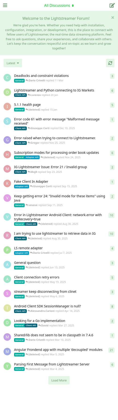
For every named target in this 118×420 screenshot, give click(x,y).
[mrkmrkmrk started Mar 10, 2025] (7, 337)
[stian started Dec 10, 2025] (7, 121)
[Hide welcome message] (112, 17)
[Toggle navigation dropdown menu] (59, 5)
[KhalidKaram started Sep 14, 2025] (7, 183)
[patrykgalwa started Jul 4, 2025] (7, 250)
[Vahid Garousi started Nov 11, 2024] (7, 217)
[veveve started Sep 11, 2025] (7, 198)
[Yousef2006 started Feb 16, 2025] (7, 366)
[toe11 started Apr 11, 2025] (7, 308)
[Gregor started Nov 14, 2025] (7, 140)
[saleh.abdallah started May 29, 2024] (7, 293)
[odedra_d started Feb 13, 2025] (7, 92)
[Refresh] (110, 63)
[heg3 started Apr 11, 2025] (7, 154)
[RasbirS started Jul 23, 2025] (7, 235)
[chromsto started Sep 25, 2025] (7, 77)
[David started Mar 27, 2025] (7, 322)
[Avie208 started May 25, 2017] (7, 264)
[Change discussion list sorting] (13, 63)
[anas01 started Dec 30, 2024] (7, 279)
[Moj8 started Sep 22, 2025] (7, 169)
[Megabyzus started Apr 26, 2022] (7, 351)
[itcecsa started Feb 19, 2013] (7, 106)
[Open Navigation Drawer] (4, 5)
